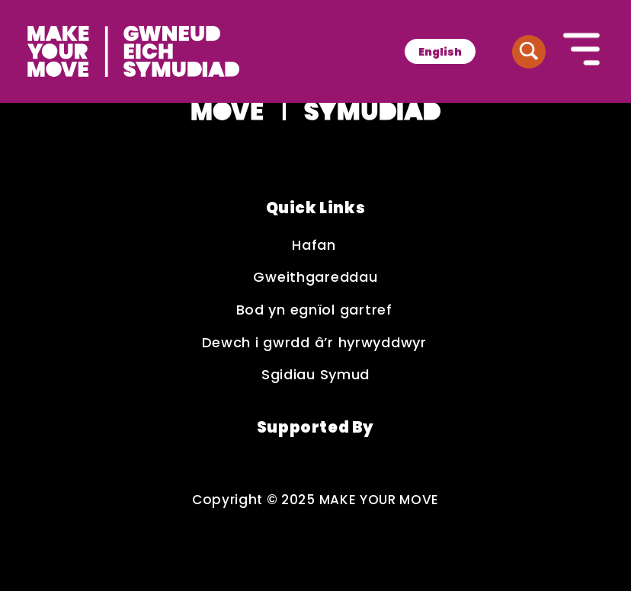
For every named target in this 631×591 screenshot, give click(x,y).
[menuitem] (440, 51)
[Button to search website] (529, 52)
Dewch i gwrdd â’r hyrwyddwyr (316, 343)
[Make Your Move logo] (133, 51)
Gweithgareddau (315, 278)
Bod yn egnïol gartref (316, 310)
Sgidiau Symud (315, 375)
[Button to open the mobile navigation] (582, 51)
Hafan (315, 246)
